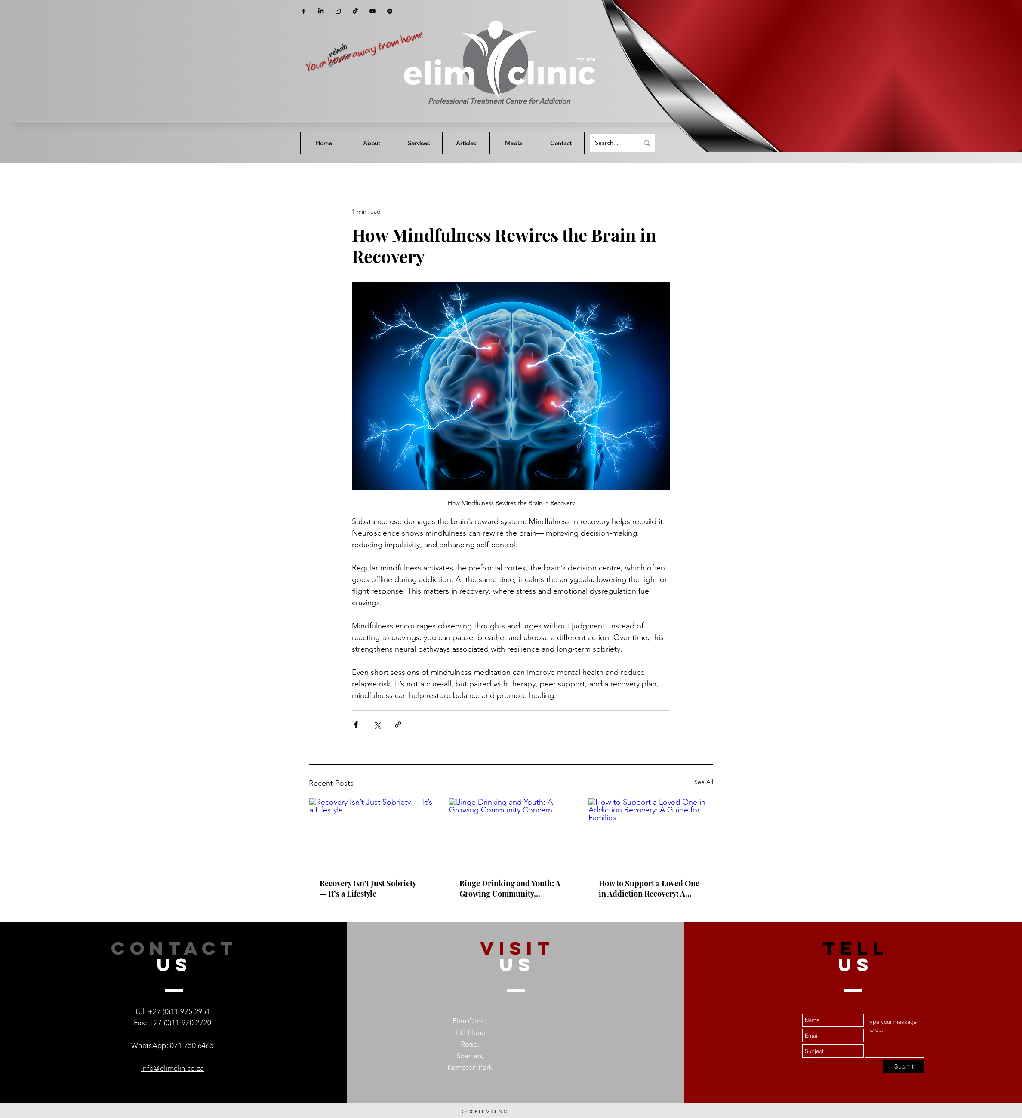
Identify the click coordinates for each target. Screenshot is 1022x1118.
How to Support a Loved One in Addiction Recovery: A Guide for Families (649, 888)
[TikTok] (355, 11)
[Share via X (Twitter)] (377, 724)
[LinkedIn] (320, 11)
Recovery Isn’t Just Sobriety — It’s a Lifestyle (368, 888)
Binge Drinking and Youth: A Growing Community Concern (509, 888)
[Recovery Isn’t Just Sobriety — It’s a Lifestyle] (371, 833)
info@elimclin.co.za (172, 1068)
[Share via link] (398, 724)
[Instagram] (338, 11)
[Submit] (903, 1066)
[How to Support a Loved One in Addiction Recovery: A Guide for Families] (650, 833)
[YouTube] (372, 11)
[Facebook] (303, 11)
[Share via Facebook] (356, 724)
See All (703, 782)
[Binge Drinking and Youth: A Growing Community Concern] (511, 833)
